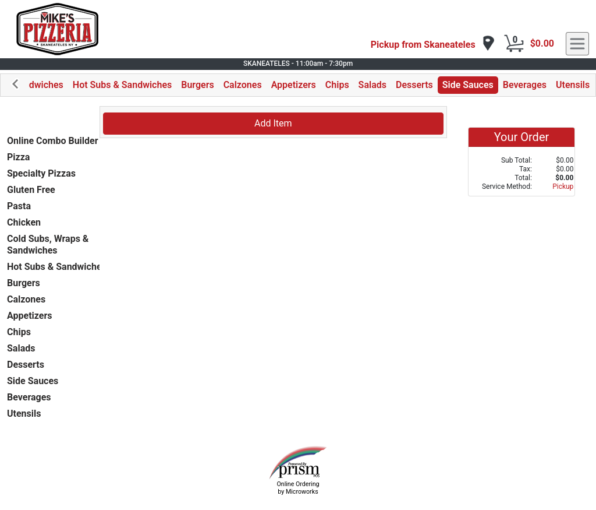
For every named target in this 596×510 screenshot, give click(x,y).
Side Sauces (468, 84)
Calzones (243, 84)
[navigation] (433, 44)
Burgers (197, 84)
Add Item (273, 123)
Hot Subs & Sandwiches (122, 84)
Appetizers (293, 84)
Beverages (525, 84)
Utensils (573, 84)
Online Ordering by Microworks (297, 487)
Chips (337, 84)
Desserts (414, 84)
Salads (372, 84)
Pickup (562, 186)
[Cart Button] (514, 43)
